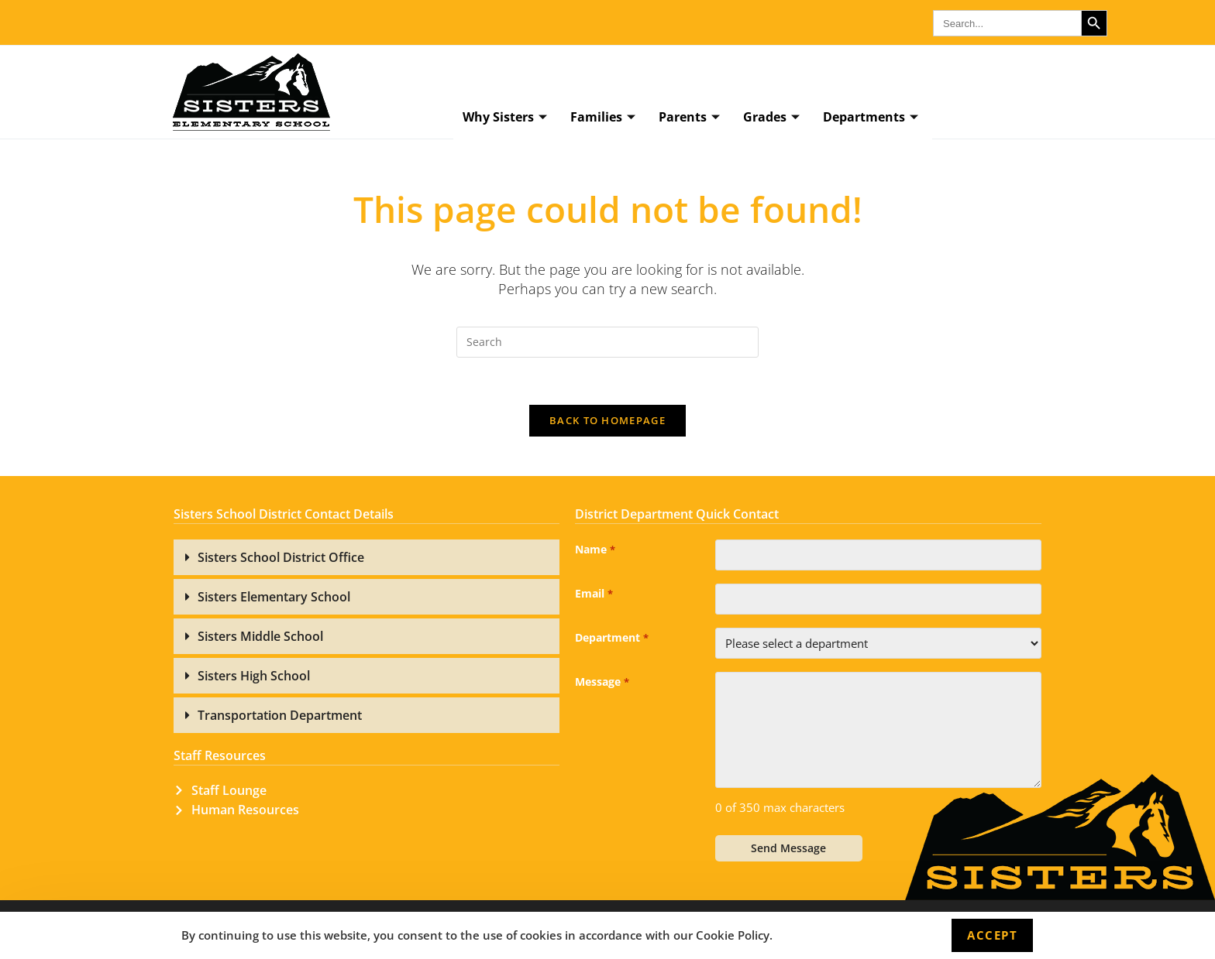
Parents (689, 118)
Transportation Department (280, 715)
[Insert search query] (607, 342)
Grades (771, 118)
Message (601, 683)
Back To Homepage (607, 420)
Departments (870, 118)
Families (602, 118)
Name (594, 550)
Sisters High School (254, 675)
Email (593, 594)
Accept (992, 935)
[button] (366, 557)
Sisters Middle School (260, 636)
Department (611, 638)
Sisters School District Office (281, 557)
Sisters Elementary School (274, 596)
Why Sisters (505, 118)
